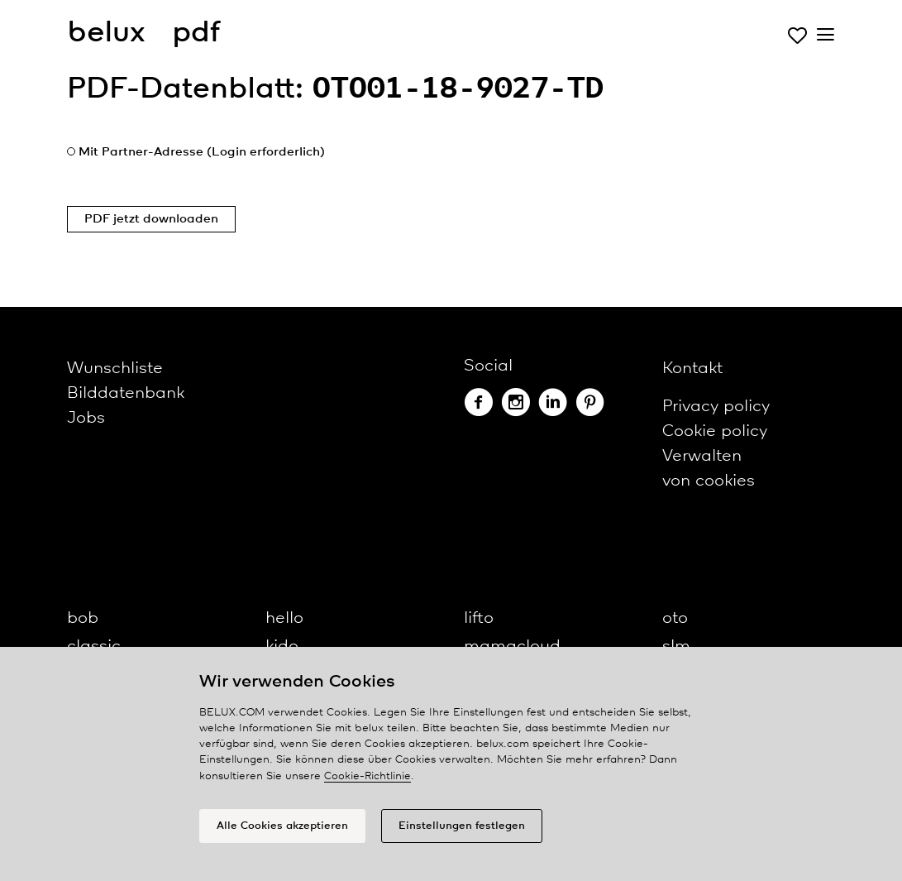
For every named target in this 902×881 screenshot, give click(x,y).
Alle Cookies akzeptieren (282, 826)
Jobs (86, 418)
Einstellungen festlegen (462, 826)
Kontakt (692, 368)
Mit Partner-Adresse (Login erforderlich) (202, 152)
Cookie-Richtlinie (367, 776)
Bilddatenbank (125, 393)
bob (82, 618)
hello (284, 618)
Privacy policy (716, 406)
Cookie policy (714, 431)
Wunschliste (115, 368)
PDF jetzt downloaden (151, 219)
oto (675, 618)
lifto (479, 618)
